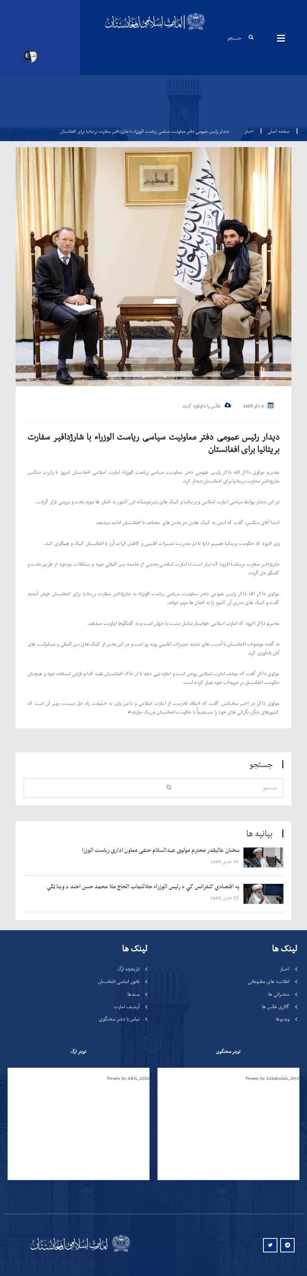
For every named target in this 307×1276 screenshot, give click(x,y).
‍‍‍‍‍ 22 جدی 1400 (225, 861)
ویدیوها (282, 1019)
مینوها (281, 38)
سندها (134, 994)
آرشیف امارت (127, 1006)
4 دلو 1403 (258, 405)
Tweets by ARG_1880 (128, 1078)
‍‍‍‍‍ (136, 850)
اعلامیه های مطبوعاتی (268, 981)
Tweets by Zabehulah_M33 (272, 1078)
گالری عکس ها (275, 1006)
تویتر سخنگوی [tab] (228, 1051)
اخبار (249, 131)
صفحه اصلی (276, 131)
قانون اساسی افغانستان (119, 981)
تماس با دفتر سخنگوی (119, 1019)
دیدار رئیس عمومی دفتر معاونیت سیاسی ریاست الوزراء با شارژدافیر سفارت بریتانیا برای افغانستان (153, 443)
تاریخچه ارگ (128, 969)
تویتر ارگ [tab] (78, 1051)
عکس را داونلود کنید (206, 405)
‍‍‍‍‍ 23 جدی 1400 (225, 897)
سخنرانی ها (278, 994)
